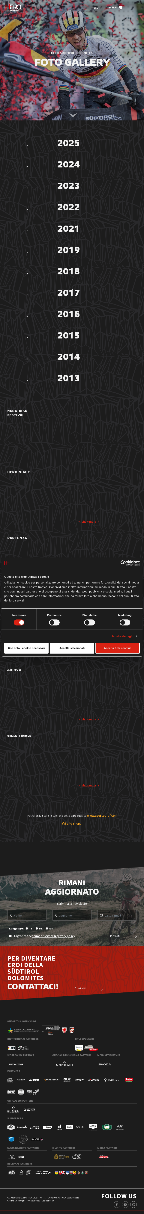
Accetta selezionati (72, 648)
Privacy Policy (33, 1202)
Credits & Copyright (16, 1202)
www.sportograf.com (102, 817)
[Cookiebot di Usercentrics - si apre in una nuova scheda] (123, 563)
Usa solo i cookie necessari (26, 648)
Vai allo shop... (72, 825)
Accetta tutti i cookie (117, 648)
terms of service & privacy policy (53, 938)
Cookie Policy (47, 1202)
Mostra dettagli (122, 636)
